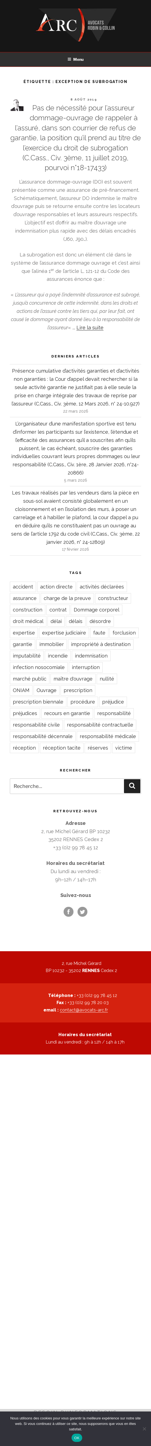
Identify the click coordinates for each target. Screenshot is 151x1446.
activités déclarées (102, 587)
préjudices (25, 713)
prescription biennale (38, 702)
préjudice (113, 702)
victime (123, 748)
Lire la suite (89, 327)
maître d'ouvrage (73, 679)
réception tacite (62, 748)
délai (56, 621)
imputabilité (27, 656)
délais (75, 621)
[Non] (144, 1428)
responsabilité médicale (108, 736)
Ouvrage (47, 690)
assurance (25, 598)
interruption (86, 667)
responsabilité (114, 713)
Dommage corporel (96, 610)
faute (99, 633)
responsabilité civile (36, 725)
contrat (58, 610)
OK (76, 1438)
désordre (100, 621)
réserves (98, 748)
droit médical (28, 621)
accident (23, 587)
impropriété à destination (101, 644)
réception (24, 748)
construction (27, 610)
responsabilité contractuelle (100, 725)
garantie (22, 644)
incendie (58, 656)
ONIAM (21, 690)
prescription (78, 690)
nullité (107, 679)
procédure (82, 702)
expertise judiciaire (64, 633)
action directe (56, 587)
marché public (29, 679)
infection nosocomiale (39, 667)
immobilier (51, 644)
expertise (24, 633)
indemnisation (91, 656)
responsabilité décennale (43, 736)
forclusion (124, 633)
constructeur (113, 598)
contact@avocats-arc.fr (84, 1010)
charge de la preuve (67, 598)
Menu (75, 59)
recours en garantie (67, 713)
